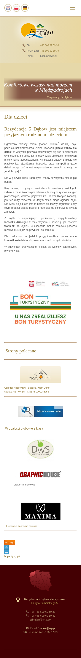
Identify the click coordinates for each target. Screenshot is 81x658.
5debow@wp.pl (46, 628)
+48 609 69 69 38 (49, 45)
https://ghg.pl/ (12, 556)
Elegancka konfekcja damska (20, 526)
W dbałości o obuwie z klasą (23, 428)
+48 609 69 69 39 (49, 50)
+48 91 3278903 (48, 632)
